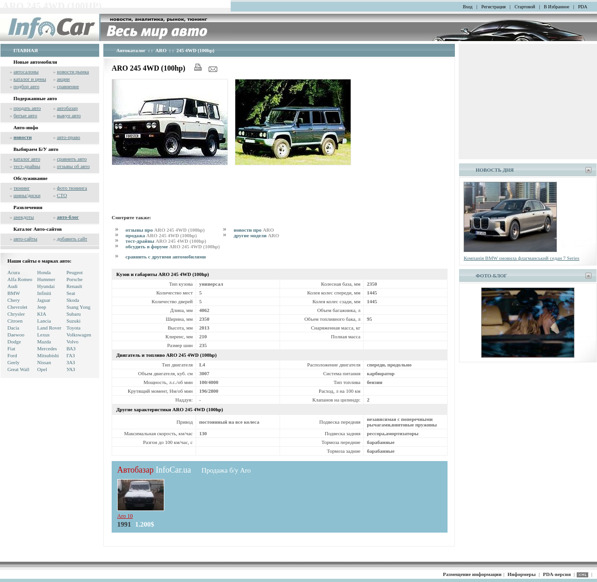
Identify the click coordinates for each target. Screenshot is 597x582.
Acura (13, 272)
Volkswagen (78, 334)
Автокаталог (131, 50)
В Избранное (556, 6)
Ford (12, 355)
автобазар (67, 108)
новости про (253, 230)
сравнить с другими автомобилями (165, 256)
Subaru (73, 314)
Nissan (44, 362)
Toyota (73, 327)
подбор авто (26, 86)
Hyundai (46, 286)
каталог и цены (29, 79)
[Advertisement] (280, 188)
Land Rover (49, 327)
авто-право (68, 137)
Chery (13, 300)
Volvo (72, 341)
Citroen (15, 321)
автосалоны (26, 71)
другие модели (256, 235)
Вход (467, 6)
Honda (44, 272)
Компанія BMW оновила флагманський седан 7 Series (521, 258)
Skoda (72, 300)
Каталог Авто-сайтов (37, 229)
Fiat (11, 348)
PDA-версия (557, 574)
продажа (161, 235)
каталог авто (26, 159)
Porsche (74, 279)
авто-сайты (25, 238)
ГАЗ (70, 355)
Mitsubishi (48, 355)
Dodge (14, 341)
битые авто (25, 115)
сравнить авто (72, 159)
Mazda (44, 341)
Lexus (43, 334)
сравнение (68, 86)
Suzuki (73, 321)
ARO (161, 50)
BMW (13, 293)
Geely (13, 362)
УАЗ (70, 369)
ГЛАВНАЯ (25, 50)
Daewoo (15, 334)
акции (63, 79)
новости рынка (73, 71)
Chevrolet (17, 307)
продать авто (27, 108)
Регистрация (493, 6)
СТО (62, 195)
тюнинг (21, 188)
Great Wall (18, 369)
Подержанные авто (35, 98)
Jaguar (44, 300)
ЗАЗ (70, 362)
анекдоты (23, 217)
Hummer (46, 279)
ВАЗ (71, 348)
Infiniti (44, 293)
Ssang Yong (78, 307)
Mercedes (47, 348)
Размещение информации (472, 574)
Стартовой (524, 6)
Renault (74, 286)
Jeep (42, 307)
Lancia (44, 321)
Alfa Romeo (19, 279)
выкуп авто (69, 115)
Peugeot (74, 272)
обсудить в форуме (172, 246)
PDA (582, 6)
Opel (42, 369)
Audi (12, 286)
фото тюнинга (72, 188)
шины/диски (26, 195)
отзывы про (165, 230)
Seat (70, 293)
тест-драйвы (26, 166)
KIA (42, 314)
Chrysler (16, 314)
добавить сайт (72, 238)
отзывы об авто (73, 166)
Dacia (13, 327)
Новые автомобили (35, 62)
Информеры (521, 574)
